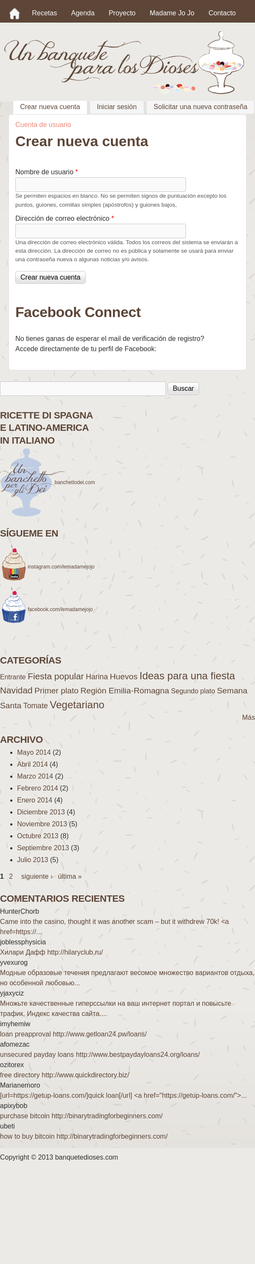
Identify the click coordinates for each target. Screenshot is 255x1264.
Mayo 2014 (34, 752)
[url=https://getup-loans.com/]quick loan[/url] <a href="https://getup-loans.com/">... (123, 1095)
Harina (97, 676)
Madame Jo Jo (172, 13)
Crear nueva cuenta (53, 106)
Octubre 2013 (37, 836)
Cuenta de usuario (43, 124)
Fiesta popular (56, 676)
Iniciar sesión (116, 107)
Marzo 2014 (35, 776)
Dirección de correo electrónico (64, 218)
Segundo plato (193, 691)
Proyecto (122, 13)
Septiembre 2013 (43, 847)
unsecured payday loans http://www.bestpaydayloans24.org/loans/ (100, 1054)
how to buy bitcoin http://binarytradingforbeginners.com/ (84, 1136)
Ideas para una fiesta (187, 675)
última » (70, 876)
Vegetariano (77, 704)
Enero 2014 (34, 800)
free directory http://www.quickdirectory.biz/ (64, 1075)
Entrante (13, 677)
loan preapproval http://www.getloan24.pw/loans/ (73, 1034)
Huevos (123, 676)
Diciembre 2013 (41, 812)
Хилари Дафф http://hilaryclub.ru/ (51, 952)
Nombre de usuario (46, 172)
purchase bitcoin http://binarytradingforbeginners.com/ (81, 1116)
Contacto (222, 13)
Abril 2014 (32, 764)
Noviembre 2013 (42, 824)
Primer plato (56, 690)
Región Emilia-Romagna (125, 690)
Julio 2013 (32, 859)
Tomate (35, 705)
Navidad (16, 690)
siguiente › (37, 876)
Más (248, 717)
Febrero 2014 (37, 788)
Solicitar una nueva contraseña (200, 107)
